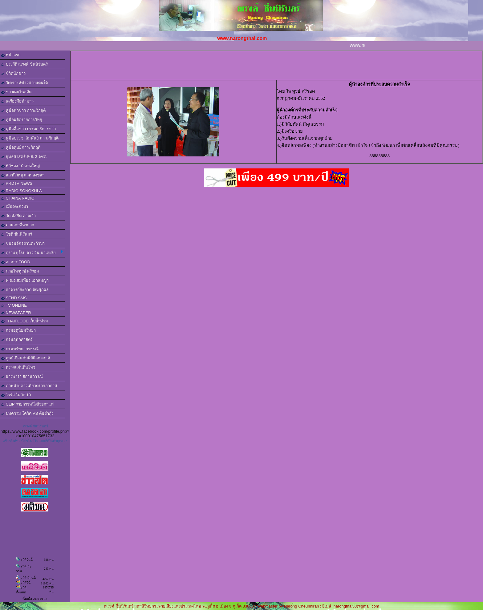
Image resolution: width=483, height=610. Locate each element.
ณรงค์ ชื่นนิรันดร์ (35, 426)
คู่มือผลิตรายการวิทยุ (21, 119)
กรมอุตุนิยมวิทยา (18, 330)
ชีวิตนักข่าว (13, 73)
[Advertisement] (277, 65)
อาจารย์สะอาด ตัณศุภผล (25, 289)
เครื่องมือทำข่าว (17, 101)
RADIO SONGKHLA (21, 190)
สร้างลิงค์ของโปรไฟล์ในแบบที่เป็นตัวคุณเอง (35, 441)
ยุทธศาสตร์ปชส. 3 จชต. (24, 156)
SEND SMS (14, 298)
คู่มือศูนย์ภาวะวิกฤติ (20, 147)
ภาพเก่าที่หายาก (17, 225)
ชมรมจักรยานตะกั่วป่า (23, 243)
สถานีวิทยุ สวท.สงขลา (22, 175)
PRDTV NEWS (16, 183)
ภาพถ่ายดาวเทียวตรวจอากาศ (29, 385)
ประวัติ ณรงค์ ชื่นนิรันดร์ (24, 64)
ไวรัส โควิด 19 (16, 395)
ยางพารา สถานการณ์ (22, 376)
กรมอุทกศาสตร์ (17, 339)
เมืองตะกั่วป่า (14, 206)
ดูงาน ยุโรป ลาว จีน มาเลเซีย (32, 252)
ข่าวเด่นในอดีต (16, 92)
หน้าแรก (11, 55)
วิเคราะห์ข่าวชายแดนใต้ (24, 82)
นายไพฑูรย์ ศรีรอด (20, 271)
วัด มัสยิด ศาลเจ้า (18, 215)
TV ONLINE (14, 305)
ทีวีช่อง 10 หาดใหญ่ (20, 166)
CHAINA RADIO (17, 198)
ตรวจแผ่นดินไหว (18, 367)
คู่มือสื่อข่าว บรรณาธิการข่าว (28, 129)
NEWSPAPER (16, 312)
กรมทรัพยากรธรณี (20, 348)
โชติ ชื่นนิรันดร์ (16, 234)
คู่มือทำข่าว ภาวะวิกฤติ (23, 110)
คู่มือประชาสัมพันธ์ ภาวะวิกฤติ (30, 138)
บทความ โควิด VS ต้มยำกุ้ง (27, 413)
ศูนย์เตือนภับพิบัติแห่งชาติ (25, 358)
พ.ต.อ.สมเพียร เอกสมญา (25, 280)
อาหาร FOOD (15, 262)
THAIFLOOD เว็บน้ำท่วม (24, 321)
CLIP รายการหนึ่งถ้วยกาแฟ (27, 404)
